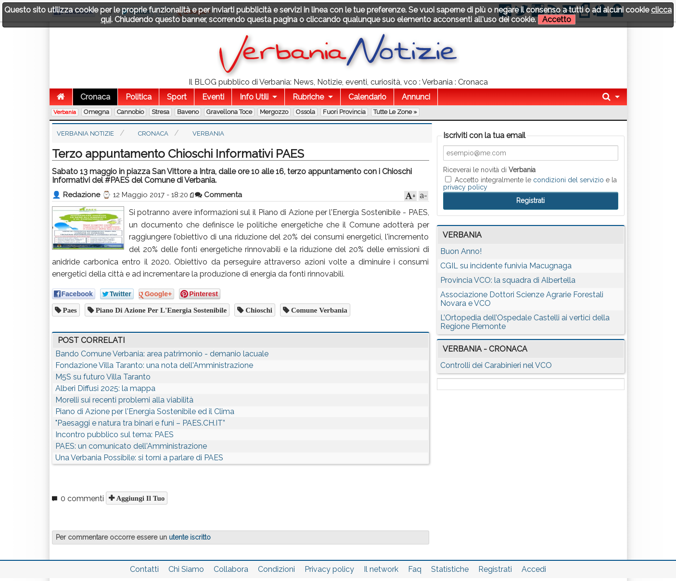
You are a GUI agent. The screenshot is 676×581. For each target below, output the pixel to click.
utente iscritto (190, 537)
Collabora (231, 569)
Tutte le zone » (395, 111)
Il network (381, 569)
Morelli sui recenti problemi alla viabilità (124, 399)
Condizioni (276, 569)
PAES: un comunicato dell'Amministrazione (131, 446)
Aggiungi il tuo (140, 498)
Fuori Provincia (344, 111)
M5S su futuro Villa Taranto (103, 376)
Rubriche (308, 96)
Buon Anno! (461, 251)
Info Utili (254, 96)
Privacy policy (329, 569)
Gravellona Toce (229, 111)
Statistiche (450, 569)
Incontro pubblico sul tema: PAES (114, 434)
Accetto (556, 19)
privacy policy (465, 187)
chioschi (257, 310)
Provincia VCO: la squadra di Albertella (507, 280)
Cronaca (95, 96)
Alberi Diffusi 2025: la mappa (105, 388)
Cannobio (130, 111)
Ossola (305, 111)
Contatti (144, 569)
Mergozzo (274, 111)
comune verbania (318, 310)
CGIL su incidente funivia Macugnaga (506, 265)
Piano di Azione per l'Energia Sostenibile (160, 310)
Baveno (188, 111)
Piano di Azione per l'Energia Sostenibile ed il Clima (144, 411)
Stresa (160, 111)
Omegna (96, 111)
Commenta (218, 194)
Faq (414, 569)
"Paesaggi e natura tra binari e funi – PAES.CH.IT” (140, 423)
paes (69, 310)
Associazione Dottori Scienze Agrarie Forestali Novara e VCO (521, 299)
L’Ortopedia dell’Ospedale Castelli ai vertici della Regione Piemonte (525, 322)
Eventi (213, 96)
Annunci (416, 96)
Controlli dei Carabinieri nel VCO (496, 365)
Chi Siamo (186, 569)
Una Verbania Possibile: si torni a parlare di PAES (139, 457)
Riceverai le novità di (489, 169)
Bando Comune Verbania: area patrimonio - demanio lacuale (161, 353)
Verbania (64, 112)
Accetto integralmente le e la (530, 183)
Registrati (495, 569)
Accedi (534, 569)
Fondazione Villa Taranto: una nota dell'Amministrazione (154, 365)
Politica (139, 96)
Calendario (367, 96)
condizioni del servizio (568, 180)
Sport (177, 96)
